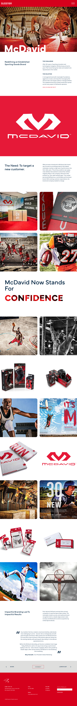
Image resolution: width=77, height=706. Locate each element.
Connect (38, 667)
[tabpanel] (38, 642)
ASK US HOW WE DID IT (49, 87)
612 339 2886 (31, 688)
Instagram (47, 690)
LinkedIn (47, 688)
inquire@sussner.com (33, 694)
